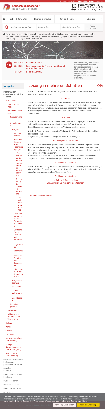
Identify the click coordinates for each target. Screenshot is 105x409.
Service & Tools (66, 19)
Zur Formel (65, 117)
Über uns (91, 19)
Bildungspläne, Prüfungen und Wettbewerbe (14, 316)
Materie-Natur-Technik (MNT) (11, 354)
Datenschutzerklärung (79, 401)
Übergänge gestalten (14, 305)
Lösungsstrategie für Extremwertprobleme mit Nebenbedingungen (19, 164)
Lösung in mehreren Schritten (20, 204)
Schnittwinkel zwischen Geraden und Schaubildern (18, 258)
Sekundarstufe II (12, 36)
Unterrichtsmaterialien (85, 34)
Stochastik (16, 287)
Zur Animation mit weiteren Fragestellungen (65, 183)
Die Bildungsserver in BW (66, 1)
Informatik (9, 334)
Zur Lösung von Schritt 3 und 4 (65, 141)
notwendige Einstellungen (64, 405)
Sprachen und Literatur (9, 369)
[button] (4, 19)
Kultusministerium (96, 1)
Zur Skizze (65, 98)
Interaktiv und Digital (13, 105)
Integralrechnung (18, 134)
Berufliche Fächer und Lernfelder (12, 375)
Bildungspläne (82, 1)
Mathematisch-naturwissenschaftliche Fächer (43, 34)
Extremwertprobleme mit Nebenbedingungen (48, 36)
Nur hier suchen (93, 27)
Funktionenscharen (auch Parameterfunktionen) (18, 220)
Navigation (9, 86)
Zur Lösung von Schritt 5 (65, 162)
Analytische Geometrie (16, 281)
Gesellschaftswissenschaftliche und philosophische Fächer (13, 362)
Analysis (24, 36)
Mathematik (70, 34)
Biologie (8, 323)
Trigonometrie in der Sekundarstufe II (18, 273)
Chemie (8, 331)
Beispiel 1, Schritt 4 (34, 62)
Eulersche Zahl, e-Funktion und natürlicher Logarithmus (18, 238)
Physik (8, 327)
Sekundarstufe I (16, 118)
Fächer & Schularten (18, 19)
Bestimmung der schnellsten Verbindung (19, 186)
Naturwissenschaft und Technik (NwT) (13, 339)
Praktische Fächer (11, 385)
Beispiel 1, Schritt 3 (34, 72)
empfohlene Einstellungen (88, 405)
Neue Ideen (12, 310)
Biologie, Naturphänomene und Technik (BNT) (13, 347)
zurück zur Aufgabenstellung (65, 180)
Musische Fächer (10, 381)
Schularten (8, 392)
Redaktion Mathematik (42, 195)
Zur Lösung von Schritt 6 (65, 176)
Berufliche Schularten (12, 388)
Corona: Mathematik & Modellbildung (17, 295)
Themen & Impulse (42, 19)
